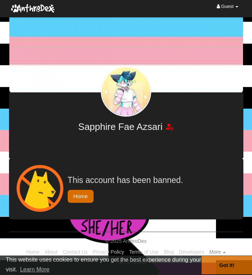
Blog (169, 252)
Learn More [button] (35, 269)
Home (80, 196)
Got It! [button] (226, 265)
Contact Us (75, 252)
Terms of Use (144, 252)
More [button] (218, 251)
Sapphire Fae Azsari (121, 126)
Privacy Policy (108, 252)
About (51, 252)
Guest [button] (228, 6)
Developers (191, 252)
